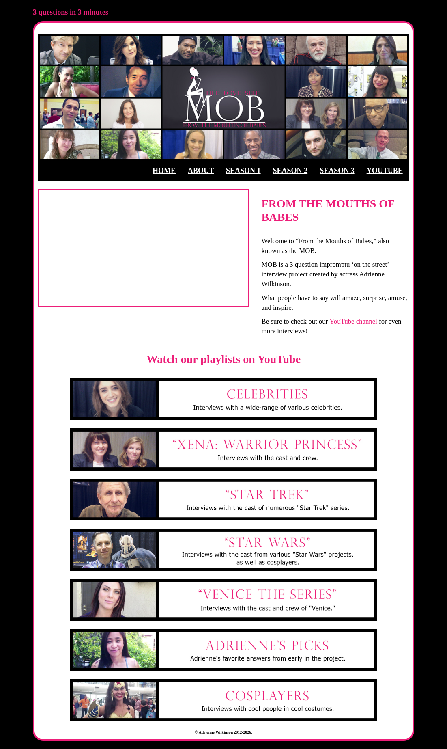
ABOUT (201, 170)
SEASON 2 (290, 170)
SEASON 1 (243, 170)
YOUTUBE (385, 170)
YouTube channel (353, 321)
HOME (164, 170)
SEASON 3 (337, 170)
